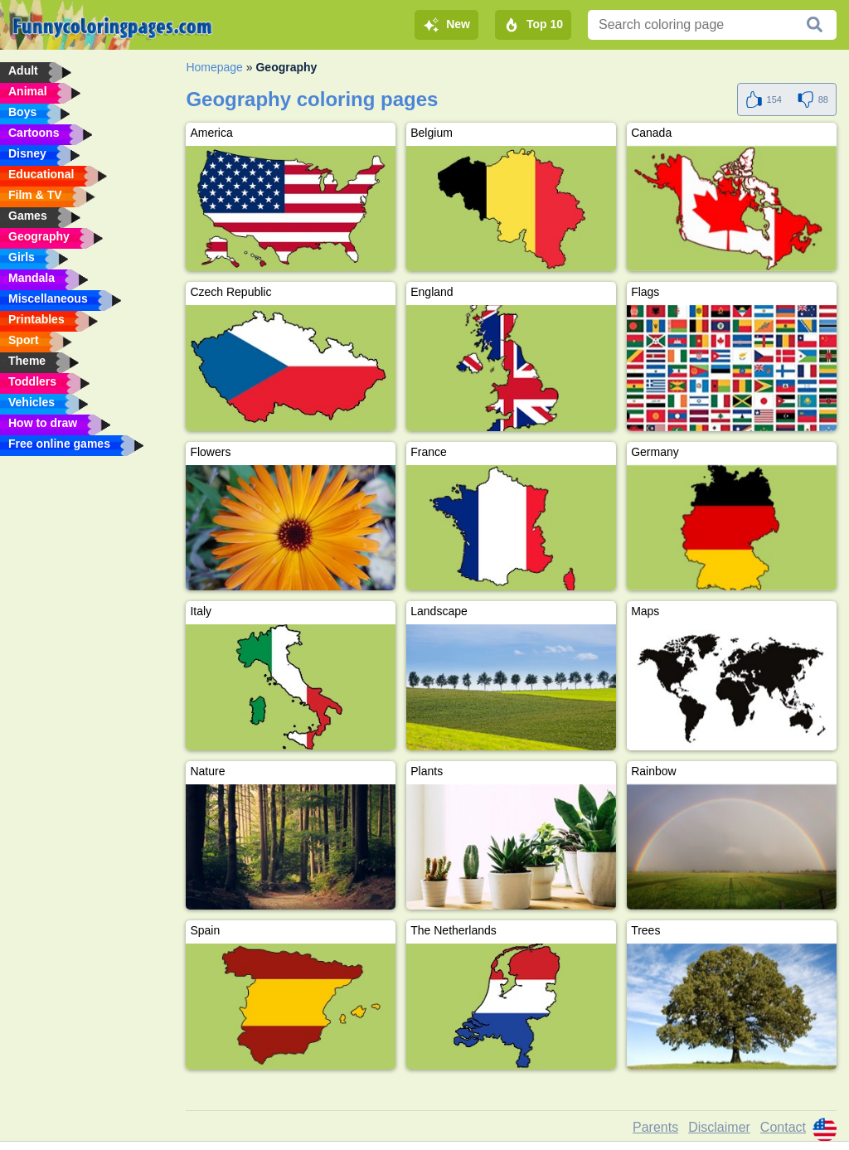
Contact (783, 1127)
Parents (655, 1127)
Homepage (214, 67)
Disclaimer (719, 1127)
